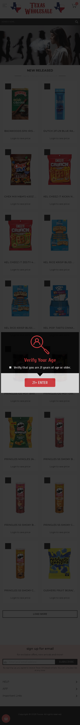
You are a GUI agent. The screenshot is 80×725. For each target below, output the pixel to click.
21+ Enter (40, 382)
